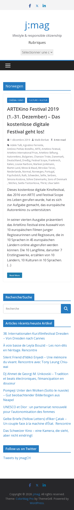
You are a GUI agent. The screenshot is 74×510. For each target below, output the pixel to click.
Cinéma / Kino (16, 100)
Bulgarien (27, 156)
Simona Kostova (16, 179)
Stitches (12, 183)
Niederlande (14, 171)
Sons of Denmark (57, 179)
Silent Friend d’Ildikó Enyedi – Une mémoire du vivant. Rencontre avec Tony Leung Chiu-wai (35, 362)
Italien (10, 164)
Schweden (33, 175)
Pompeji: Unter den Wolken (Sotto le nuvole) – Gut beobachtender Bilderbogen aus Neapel (36, 395)
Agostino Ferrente (33, 145)
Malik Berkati (42, 140)
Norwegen (38, 171)
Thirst (43, 183)
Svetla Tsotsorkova (28, 183)
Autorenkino (14, 156)
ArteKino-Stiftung (48, 152)
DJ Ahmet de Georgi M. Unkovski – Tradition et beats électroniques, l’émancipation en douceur (35, 378)
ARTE (37, 149)
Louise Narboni (23, 164)
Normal (26, 171)
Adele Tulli (16, 145)
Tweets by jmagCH (17, 458)
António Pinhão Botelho (20, 149)
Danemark (58, 156)
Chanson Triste (42, 156)
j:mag (37, 24)
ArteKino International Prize (22, 152)
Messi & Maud (29, 168)
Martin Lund (13, 168)
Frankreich (54, 160)
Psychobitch (14, 175)
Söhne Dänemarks (36, 179)
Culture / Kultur (38, 100)
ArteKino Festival (51, 149)
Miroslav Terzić (46, 168)
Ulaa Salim (53, 183)
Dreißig (26, 160)
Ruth (24, 175)
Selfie (43, 175)
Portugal (49, 171)
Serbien (51, 175)
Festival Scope (39, 160)
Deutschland (14, 160)
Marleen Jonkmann (43, 164)
